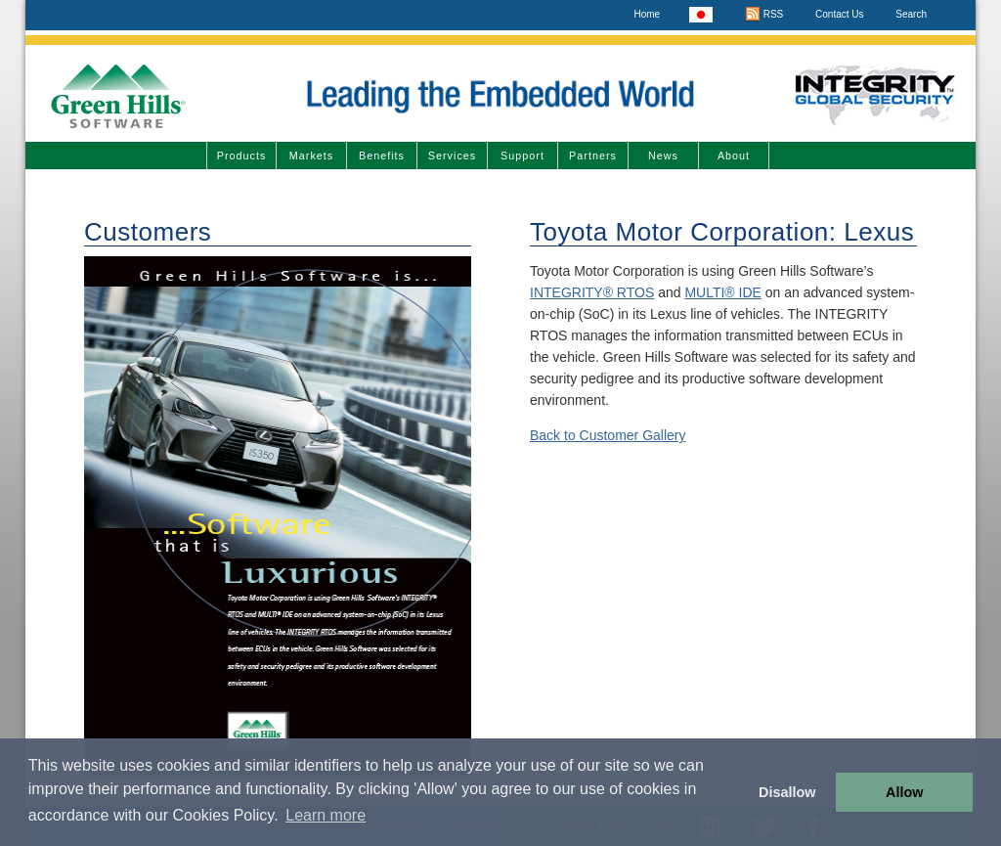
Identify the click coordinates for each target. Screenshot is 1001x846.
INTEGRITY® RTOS (592, 292)
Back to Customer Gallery (608, 435)
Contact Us (839, 14)
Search (911, 14)
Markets (311, 155)
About (734, 155)
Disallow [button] (787, 792)
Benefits (382, 155)
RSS (764, 14)
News (663, 155)
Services (452, 155)
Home (646, 14)
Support (522, 155)
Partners (593, 155)
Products (242, 155)
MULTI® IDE (723, 292)
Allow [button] (904, 792)
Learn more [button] (325, 815)
